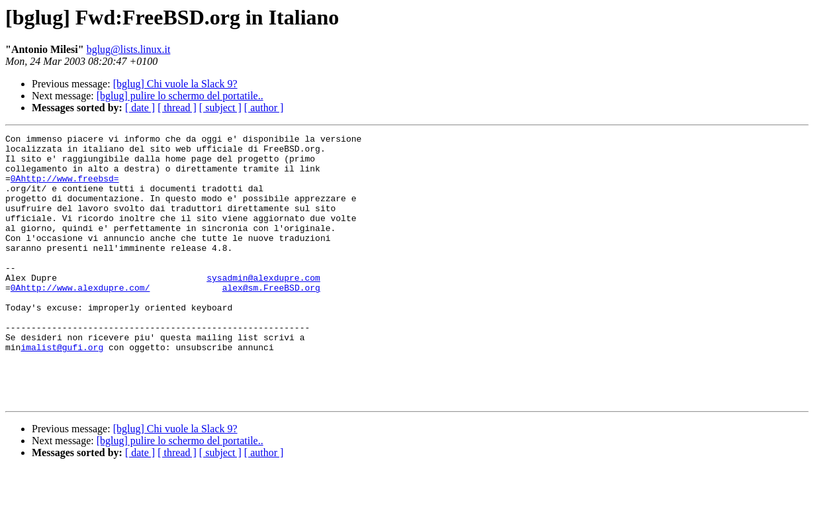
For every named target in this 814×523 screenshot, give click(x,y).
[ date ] (140, 107)
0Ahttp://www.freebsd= (65, 188)
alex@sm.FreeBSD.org (271, 319)
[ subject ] (220, 107)
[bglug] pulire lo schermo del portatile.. (180, 95)
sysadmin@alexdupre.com (263, 307)
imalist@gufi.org (62, 391)
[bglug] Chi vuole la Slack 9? (175, 83)
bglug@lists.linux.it (129, 49)
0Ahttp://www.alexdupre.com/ (80, 319)
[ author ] (264, 107)
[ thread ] (177, 107)
